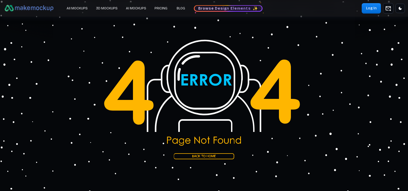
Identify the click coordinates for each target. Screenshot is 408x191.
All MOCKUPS (77, 8)
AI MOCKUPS (136, 8)
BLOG (181, 8)
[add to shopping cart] (388, 8)
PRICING (161, 8)
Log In (371, 8)
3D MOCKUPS (107, 8)
